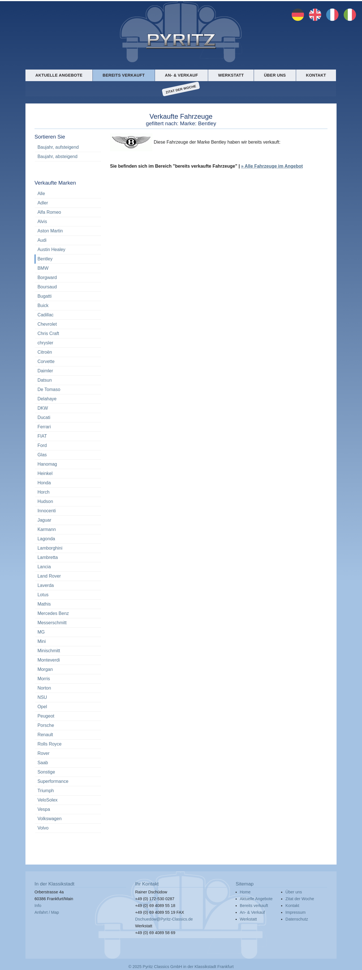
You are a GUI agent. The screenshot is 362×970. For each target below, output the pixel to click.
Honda (44, 482)
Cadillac (45, 314)
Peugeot (45, 716)
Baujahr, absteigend (57, 156)
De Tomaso (48, 389)
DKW (42, 408)
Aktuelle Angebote (58, 75)
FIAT (42, 436)
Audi (41, 240)
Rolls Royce (49, 744)
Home (245, 892)
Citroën (44, 352)
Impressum (295, 912)
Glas (42, 454)
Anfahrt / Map (47, 912)
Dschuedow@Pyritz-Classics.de (164, 919)
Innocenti (46, 510)
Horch (43, 492)
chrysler (45, 342)
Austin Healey (51, 249)
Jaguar (44, 520)
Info (38, 905)
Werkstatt (231, 75)
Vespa (43, 809)
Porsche (45, 725)
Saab (42, 762)
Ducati (43, 417)
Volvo (42, 828)
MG (41, 632)
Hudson (45, 501)
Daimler (45, 370)
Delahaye (47, 398)
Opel (42, 706)
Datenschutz (296, 919)
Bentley (44, 258)
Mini (41, 641)
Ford (42, 445)
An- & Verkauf (181, 75)
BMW (42, 268)
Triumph (45, 790)
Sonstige (46, 772)
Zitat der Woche (180, 89)
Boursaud (47, 286)
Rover (43, 753)
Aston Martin (50, 230)
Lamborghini (49, 548)
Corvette (45, 361)
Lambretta (47, 557)
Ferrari (44, 426)
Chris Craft (48, 333)
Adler (42, 202)
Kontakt (316, 75)
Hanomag (47, 464)
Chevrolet (47, 324)
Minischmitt (48, 650)
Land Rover (49, 576)
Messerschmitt (51, 622)
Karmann (46, 529)
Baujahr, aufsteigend (58, 147)
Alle (41, 193)
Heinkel (44, 473)
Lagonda (46, 538)
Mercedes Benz (53, 613)
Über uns (275, 75)
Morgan (45, 669)
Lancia (44, 566)
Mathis (44, 604)
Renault (45, 734)
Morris (43, 678)
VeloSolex (47, 800)
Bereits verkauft (124, 75)
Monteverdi (48, 660)
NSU (42, 697)
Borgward (47, 277)
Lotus (42, 594)
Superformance (52, 781)
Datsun (44, 380)
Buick (42, 305)
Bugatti (44, 296)
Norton (44, 688)
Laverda (45, 585)
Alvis (42, 221)
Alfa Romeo (49, 212)
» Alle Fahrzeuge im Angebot (272, 166)
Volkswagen (49, 818)
